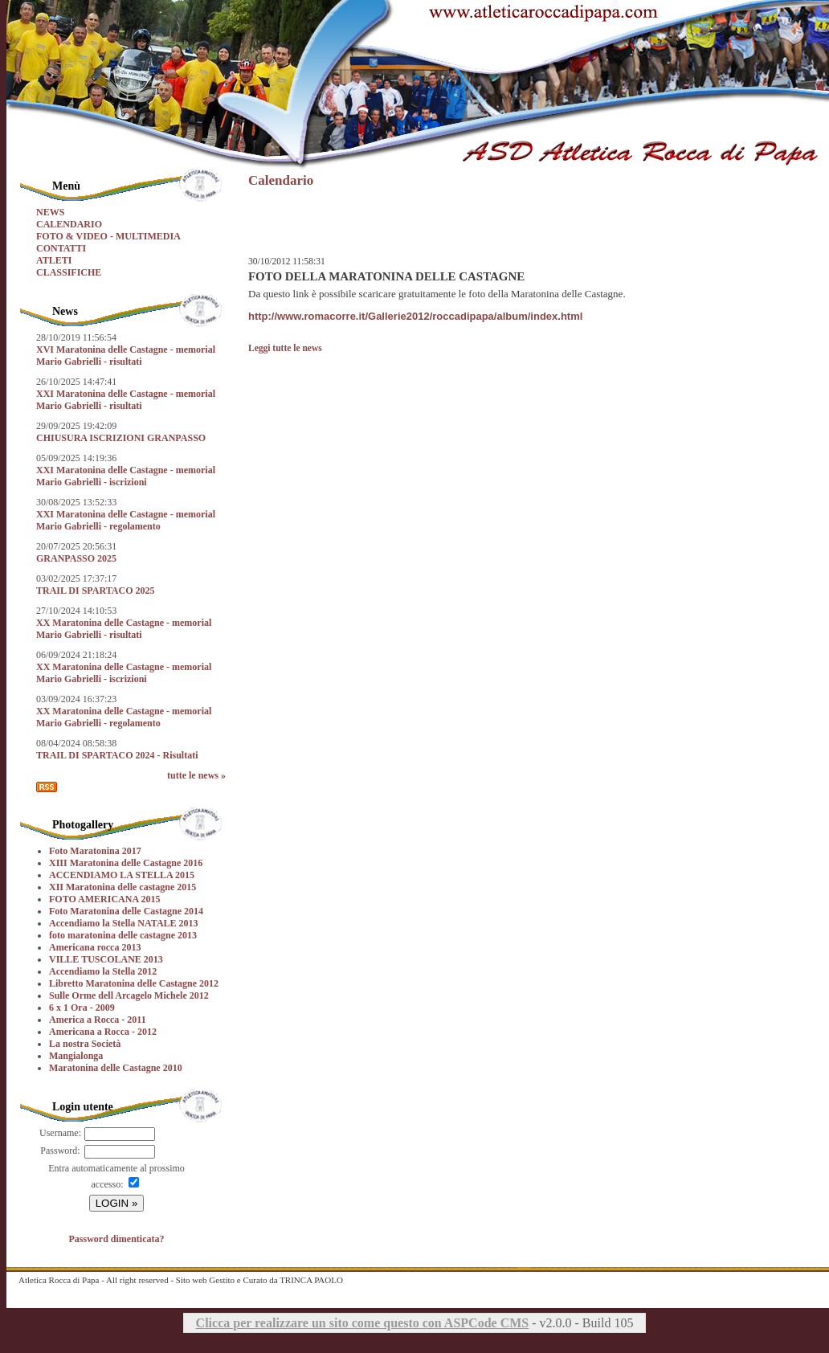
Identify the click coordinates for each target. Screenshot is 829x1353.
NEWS (50, 212)
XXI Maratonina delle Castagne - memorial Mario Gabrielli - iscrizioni (125, 476)
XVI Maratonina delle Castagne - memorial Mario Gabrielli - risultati (125, 355)
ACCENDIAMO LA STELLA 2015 (121, 875)
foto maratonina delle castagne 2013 (123, 935)
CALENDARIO (69, 224)
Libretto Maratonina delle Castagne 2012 (133, 983)
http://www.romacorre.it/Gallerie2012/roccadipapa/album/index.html (415, 316)
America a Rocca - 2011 (97, 1019)
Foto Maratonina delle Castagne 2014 (126, 911)
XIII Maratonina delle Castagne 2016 (125, 863)
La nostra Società (84, 1043)
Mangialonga (76, 1055)
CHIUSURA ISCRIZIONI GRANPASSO (121, 438)
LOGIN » (117, 1203)
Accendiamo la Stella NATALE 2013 (123, 923)
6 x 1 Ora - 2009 (82, 1007)
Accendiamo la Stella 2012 (103, 971)
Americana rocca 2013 (95, 947)
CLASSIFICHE (68, 272)
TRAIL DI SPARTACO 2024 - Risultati (117, 755)
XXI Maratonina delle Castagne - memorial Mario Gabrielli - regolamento (125, 520)
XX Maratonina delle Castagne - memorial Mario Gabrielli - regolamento (123, 717)
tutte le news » (196, 775)
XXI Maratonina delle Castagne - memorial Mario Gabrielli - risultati (125, 399)
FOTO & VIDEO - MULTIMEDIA (108, 236)
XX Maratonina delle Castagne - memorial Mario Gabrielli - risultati (123, 628)
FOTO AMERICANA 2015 (104, 899)
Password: (60, 1150)
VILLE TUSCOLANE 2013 (106, 959)
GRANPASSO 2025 (76, 558)
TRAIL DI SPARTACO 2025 (95, 590)
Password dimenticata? (117, 1239)
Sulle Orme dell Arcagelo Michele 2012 (129, 995)
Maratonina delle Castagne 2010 (115, 1067)
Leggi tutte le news (285, 348)
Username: (60, 1132)
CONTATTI (61, 248)
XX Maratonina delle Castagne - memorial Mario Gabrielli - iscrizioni (123, 673)
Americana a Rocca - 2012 (103, 1031)
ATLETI (53, 260)
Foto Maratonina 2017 (95, 850)
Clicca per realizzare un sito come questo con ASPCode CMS (362, 1323)
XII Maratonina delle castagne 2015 (122, 887)
